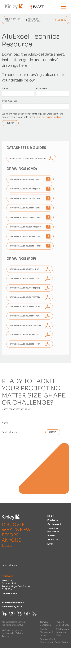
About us (52, 539)
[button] (63, 6)
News (50, 544)
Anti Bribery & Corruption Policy (62, 632)
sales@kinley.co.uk (12, 606)
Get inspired (54, 524)
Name (5, 88)
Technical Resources (53, 530)
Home (50, 516)
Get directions (9, 593)
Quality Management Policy (46, 632)
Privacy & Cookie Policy (62, 623)
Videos (51, 535)
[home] (13, 6)
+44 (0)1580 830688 (13, 602)
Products (52, 520)
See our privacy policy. (49, 117)
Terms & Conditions (45, 623)
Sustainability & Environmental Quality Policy (54, 641)
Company (41, 88)
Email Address (9, 101)
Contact (7, 576)
